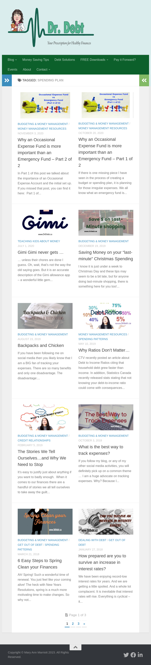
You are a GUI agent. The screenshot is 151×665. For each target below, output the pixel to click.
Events (12, 69)
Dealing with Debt (92, 540)
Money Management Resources (42, 128)
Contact (42, 69)
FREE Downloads (92, 59)
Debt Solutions (64, 59)
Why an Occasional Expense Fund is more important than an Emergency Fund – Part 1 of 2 (105, 152)
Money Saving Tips (35, 59)
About (27, 69)
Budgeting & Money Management (43, 124)
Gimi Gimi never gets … (41, 252)
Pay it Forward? (125, 59)
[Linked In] (140, 655)
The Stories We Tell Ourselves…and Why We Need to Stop (42, 458)
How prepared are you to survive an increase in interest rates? (102, 562)
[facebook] (133, 655)
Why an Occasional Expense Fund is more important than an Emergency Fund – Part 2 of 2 (45, 152)
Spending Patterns (93, 339)
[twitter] (126, 655)
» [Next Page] (84, 623)
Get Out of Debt (30, 544)
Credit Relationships (34, 440)
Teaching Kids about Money (39, 241)
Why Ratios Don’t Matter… (104, 350)
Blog (11, 59)
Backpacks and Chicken (41, 345)
